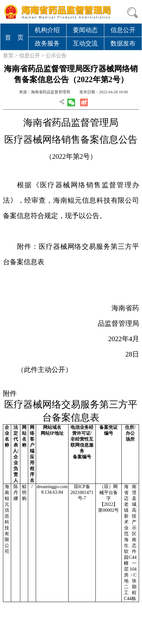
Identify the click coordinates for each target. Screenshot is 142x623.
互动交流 (85, 43)
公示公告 (56, 56)
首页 (8, 56)
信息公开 (123, 30)
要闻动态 (85, 30)
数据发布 (123, 43)
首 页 (14, 37)
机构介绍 (47, 30)
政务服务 (47, 43)
